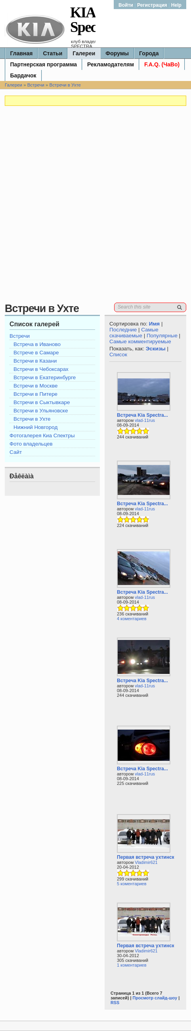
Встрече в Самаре (36, 353)
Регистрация (152, 5)
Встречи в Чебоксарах (41, 369)
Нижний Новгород (35, 427)
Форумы (117, 53)
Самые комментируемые (140, 341)
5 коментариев (131, 883)
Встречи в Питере (35, 394)
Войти (126, 5)
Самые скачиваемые (134, 333)
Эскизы (156, 349)
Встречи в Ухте (65, 85)
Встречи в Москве (35, 386)
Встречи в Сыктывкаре (41, 402)
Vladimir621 (146, 862)
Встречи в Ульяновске (40, 411)
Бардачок (23, 75)
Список (118, 354)
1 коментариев (131, 965)
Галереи (84, 53)
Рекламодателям (110, 64)
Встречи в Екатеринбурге (44, 377)
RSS (115, 1002)
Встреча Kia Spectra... (142, 415)
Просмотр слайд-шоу (154, 997)
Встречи (35, 85)
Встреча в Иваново (37, 344)
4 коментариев (131, 618)
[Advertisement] (95, 207)
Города (149, 53)
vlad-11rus (145, 420)
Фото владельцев (31, 444)
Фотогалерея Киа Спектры (42, 435)
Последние (123, 330)
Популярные (162, 336)
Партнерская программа (43, 64)
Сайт (16, 452)
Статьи (52, 53)
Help (176, 5)
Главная (21, 53)
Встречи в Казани (35, 361)
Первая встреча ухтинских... (150, 857)
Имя (154, 324)
